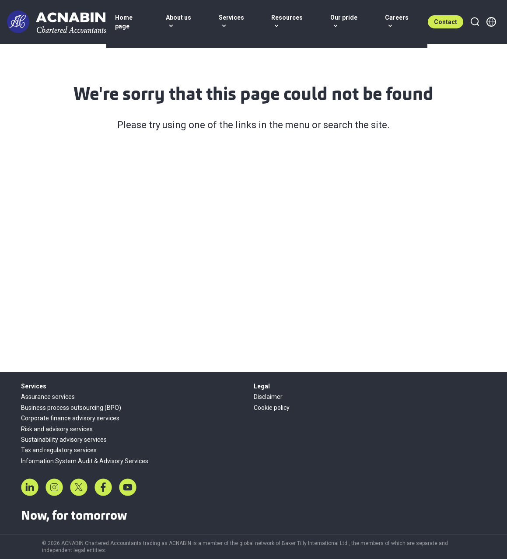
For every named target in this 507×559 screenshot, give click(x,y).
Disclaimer (268, 396)
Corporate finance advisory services (70, 418)
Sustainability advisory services (64, 439)
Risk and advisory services (57, 429)
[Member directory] (491, 22)
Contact (445, 21)
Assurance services (48, 396)
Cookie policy (272, 407)
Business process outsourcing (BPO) (71, 407)
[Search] (475, 22)
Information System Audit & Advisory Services (84, 461)
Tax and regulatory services (59, 450)
